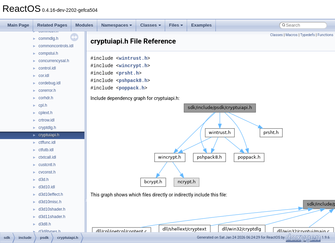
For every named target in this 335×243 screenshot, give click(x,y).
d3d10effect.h (50, 194)
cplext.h (45, 112)
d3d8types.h (49, 231)
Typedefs (307, 35)
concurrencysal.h (53, 60)
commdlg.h (48, 38)
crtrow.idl (46, 120)
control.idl (47, 68)
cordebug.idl (49, 83)
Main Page (18, 25)
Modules (84, 25)
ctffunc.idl (46, 142)
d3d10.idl (46, 187)
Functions (325, 35)
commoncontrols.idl (55, 46)
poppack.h (132, 88)
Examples (201, 25)
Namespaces (116, 25)
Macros (291, 35)
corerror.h (47, 90)
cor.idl (43, 75)
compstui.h (48, 53)
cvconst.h (47, 172)
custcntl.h (47, 164)
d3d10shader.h (51, 209)
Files (176, 25)
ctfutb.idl (46, 149)
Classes (150, 25)
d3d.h (43, 179)
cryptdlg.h (47, 127)
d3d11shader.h (51, 216)
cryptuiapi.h (48, 135)
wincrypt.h (133, 65)
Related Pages (52, 25)
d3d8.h (44, 224)
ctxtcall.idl (47, 157)
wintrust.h (133, 58)
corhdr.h (45, 98)
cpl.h (42, 105)
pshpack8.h (133, 80)
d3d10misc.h (49, 201)
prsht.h (129, 73)
